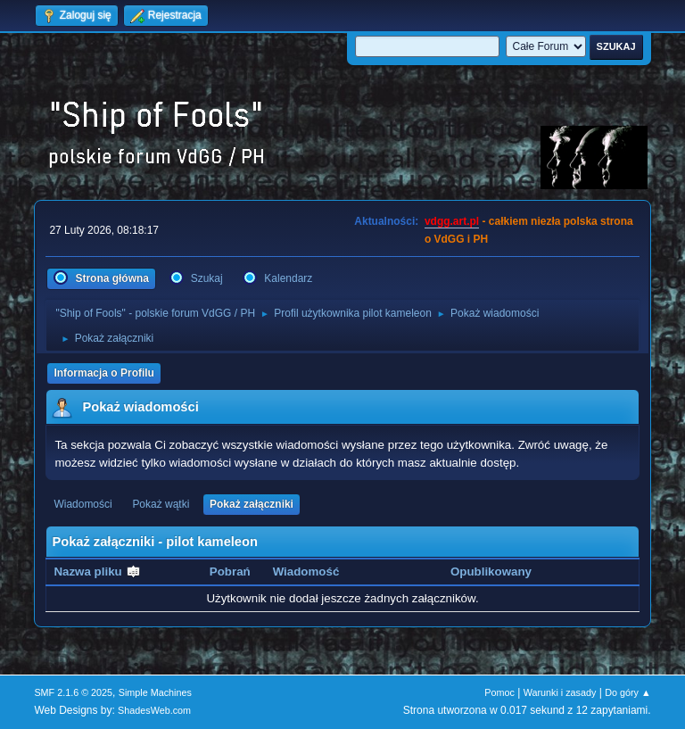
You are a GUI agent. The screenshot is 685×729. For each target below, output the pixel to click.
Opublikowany (491, 571)
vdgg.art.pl (452, 221)
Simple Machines (155, 692)
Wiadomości (82, 504)
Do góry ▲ (627, 692)
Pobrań (230, 571)
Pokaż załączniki (251, 504)
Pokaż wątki (160, 504)
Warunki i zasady (560, 692)
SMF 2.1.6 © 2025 (73, 692)
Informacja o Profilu (104, 373)
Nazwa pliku (97, 571)
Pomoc (499, 692)
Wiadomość (306, 571)
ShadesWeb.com (154, 710)
